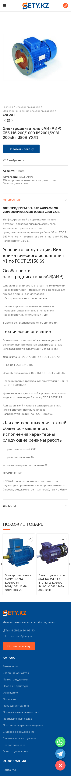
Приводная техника (16, 705)
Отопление (10, 699)
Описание (12, 200)
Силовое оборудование (18, 731)
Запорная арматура (16, 672)
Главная (8, 106)
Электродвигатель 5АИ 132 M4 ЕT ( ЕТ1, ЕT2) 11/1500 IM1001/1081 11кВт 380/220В (51, 583)
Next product (12, 120)
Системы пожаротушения (20, 738)
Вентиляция (11, 666)
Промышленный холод (17, 718)
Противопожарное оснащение (23, 725)
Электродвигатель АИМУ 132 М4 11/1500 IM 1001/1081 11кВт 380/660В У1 (18, 583)
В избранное (15, 160)
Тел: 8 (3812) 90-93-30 (19, 630)
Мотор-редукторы (15, 679)
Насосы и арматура (16, 685)
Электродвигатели (28, 106)
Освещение (10, 692)
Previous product (5, 120)
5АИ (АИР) (9, 114)
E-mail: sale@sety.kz (17, 635)
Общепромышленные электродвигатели (28, 110)
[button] (21, 149)
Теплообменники (14, 744)
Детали (9, 505)
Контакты (9, 769)
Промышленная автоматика (21, 712)
